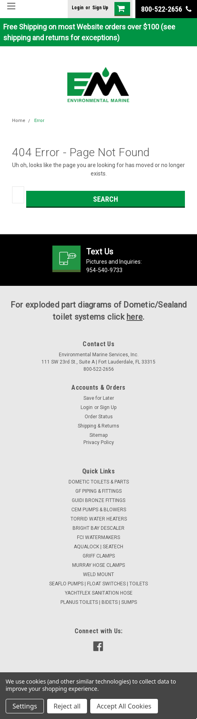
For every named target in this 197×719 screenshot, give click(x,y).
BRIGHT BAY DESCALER (98, 528)
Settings (24, 706)
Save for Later (98, 398)
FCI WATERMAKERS (98, 537)
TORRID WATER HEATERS (99, 519)
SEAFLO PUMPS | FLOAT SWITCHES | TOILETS (98, 584)
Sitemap (98, 435)
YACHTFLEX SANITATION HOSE (99, 593)
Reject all (67, 706)
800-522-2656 (166, 9)
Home (18, 120)
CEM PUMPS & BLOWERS (98, 509)
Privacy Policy (98, 442)
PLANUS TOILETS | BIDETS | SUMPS (98, 602)
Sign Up (100, 7)
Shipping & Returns (98, 426)
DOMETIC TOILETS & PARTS (98, 482)
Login (77, 7)
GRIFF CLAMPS (99, 556)
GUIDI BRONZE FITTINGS (98, 500)
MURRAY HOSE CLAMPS (98, 565)
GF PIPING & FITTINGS (98, 491)
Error (39, 120)
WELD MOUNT (98, 574)
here (134, 317)
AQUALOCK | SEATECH (98, 547)
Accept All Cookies (124, 706)
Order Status (99, 416)
